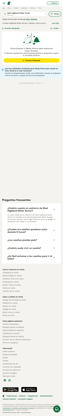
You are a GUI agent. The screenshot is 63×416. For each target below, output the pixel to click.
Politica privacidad (10, 355)
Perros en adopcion (10, 343)
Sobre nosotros (9, 351)
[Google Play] (11, 389)
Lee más (55, 23)
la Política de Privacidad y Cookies (22, 408)
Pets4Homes (12, 396)
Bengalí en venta (9, 309)
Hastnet (22, 396)
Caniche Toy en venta (11, 291)
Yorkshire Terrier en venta (13, 279)
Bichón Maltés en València (13, 330)
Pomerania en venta (10, 282)
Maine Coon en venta (11, 312)
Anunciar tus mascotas (12, 367)
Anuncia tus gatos (10, 373)
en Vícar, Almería (30, 19)
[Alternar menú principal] (4, 3)
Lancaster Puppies (25, 399)
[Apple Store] (29, 389)
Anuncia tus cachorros (11, 370)
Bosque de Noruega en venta (14, 300)
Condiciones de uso (10, 364)
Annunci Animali (9, 399)
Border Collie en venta (12, 285)
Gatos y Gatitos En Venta (13, 297)
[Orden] (55, 28)
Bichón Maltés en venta (12, 276)
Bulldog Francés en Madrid (13, 327)
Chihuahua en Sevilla (11, 333)
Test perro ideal (9, 376)
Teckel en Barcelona (11, 324)
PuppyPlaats (33, 396)
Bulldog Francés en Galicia (13, 336)
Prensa (5, 361)
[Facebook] (5, 380)
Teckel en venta (9, 288)
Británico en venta (10, 303)
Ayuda (5, 358)
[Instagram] (9, 380)
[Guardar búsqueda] (56, 408)
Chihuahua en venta (10, 273)
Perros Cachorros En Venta (13, 270)
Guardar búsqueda (10, 28)
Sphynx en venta (9, 306)
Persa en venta (9, 315)
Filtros (55, 14)
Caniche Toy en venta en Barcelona (17, 340)
